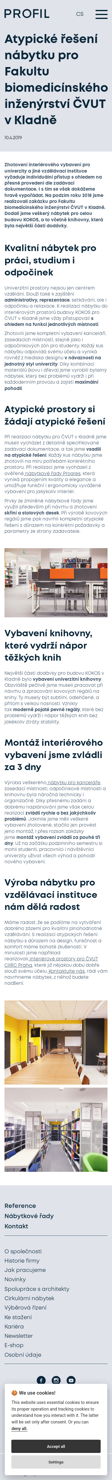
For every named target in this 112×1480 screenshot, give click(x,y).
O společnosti (23, 1251)
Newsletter (18, 1336)
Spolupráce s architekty (36, 1289)
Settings (56, 1462)
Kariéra (14, 1327)
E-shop (14, 1345)
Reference (20, 1206)
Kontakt (16, 1227)
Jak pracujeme (25, 1270)
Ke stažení (18, 1317)
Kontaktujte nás (66, 971)
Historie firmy (21, 1261)
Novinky (15, 1279)
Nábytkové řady (29, 1216)
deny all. (19, 1428)
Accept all (56, 1446)
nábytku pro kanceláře (73, 783)
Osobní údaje (22, 1355)
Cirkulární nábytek (29, 1298)
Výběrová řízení (25, 1308)
